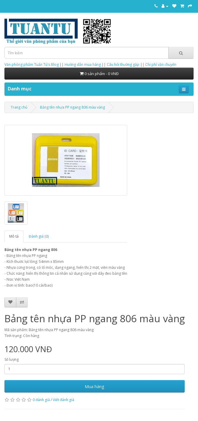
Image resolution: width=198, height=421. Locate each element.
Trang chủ (19, 107)
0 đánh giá (41, 399)
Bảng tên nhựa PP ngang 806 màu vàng (72, 107)
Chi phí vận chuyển (160, 64)
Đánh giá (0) (39, 236)
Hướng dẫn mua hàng (83, 64)
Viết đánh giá (63, 399)
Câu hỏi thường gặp (123, 64)
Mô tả (14, 236)
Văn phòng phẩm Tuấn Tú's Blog (31, 64)
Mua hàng (94, 386)
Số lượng (11, 359)
